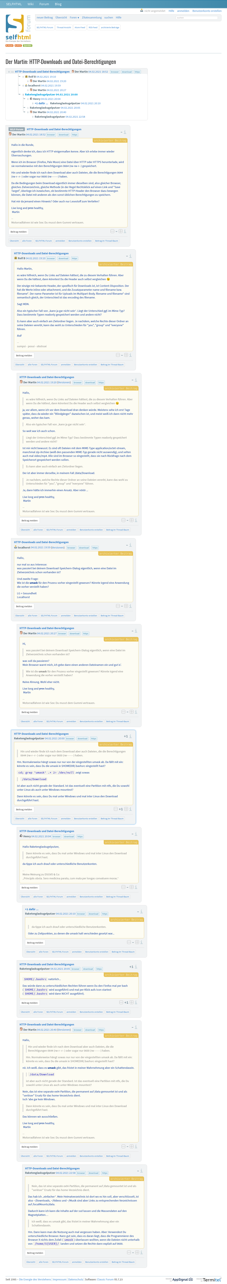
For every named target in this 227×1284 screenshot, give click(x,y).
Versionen (64, 382)
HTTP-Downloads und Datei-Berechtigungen (54, 129)
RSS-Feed (93, 27)
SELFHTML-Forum (45, 27)
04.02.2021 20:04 (41, 836)
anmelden (60, 240)
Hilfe (118, 17)
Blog (58, 4)
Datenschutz (75, 1279)
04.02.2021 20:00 (54, 738)
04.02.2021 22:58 (66, 1173)
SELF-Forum (16, 129)
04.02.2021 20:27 (47, 633)
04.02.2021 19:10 (35, 258)
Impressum (59, 1279)
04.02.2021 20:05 (60, 968)
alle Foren (27, 240)
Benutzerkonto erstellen (80, 240)
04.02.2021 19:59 (40, 547)
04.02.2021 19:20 (47, 382)
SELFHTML (14, 4)
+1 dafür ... (31, 909)
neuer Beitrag (45, 17)
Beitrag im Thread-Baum (106, 240)
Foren (73, 17)
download (63, 134)
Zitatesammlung (92, 17)
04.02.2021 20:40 (47, 1029)
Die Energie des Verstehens (35, 1279)
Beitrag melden (19, 231)
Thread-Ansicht (64, 27)
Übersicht (61, 17)
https (74, 134)
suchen (108, 17)
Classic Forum (105, 1279)
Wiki (31, 4)
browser (51, 134)
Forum (44, 4)
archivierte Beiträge (110, 27)
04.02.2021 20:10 (66, 913)
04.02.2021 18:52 (36, 134)
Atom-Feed (80, 27)
